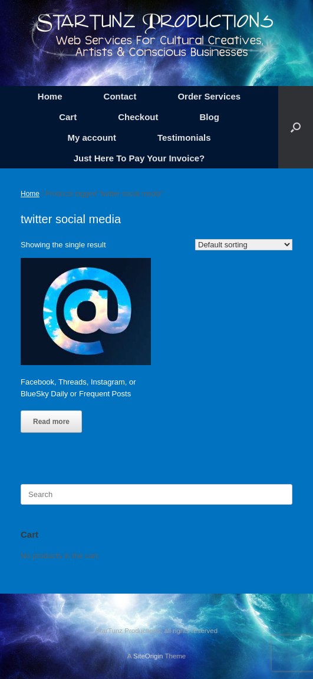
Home (50, 96)
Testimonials (184, 138)
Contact (120, 96)
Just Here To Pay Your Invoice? (139, 158)
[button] (295, 127)
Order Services (208, 96)
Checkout (138, 117)
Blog (209, 117)
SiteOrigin (148, 656)
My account (91, 138)
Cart (68, 117)
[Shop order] (243, 244)
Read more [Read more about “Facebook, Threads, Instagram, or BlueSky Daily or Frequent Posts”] (51, 422)
